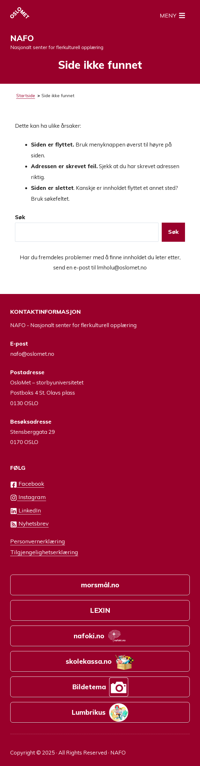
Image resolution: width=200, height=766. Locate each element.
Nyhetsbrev (29, 524)
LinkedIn (25, 511)
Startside (25, 95)
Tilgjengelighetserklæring (44, 551)
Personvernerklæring (37, 541)
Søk (20, 217)
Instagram (28, 497)
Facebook (27, 484)
